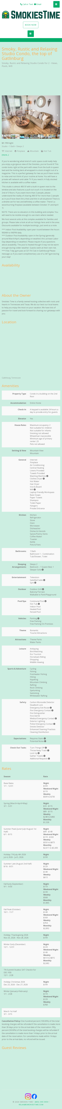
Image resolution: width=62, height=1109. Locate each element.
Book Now (30, 25)
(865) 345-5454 (41, 1102)
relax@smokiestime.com (31, 1104)
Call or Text (26, 4)
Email (37, 4)
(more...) (5, 155)
